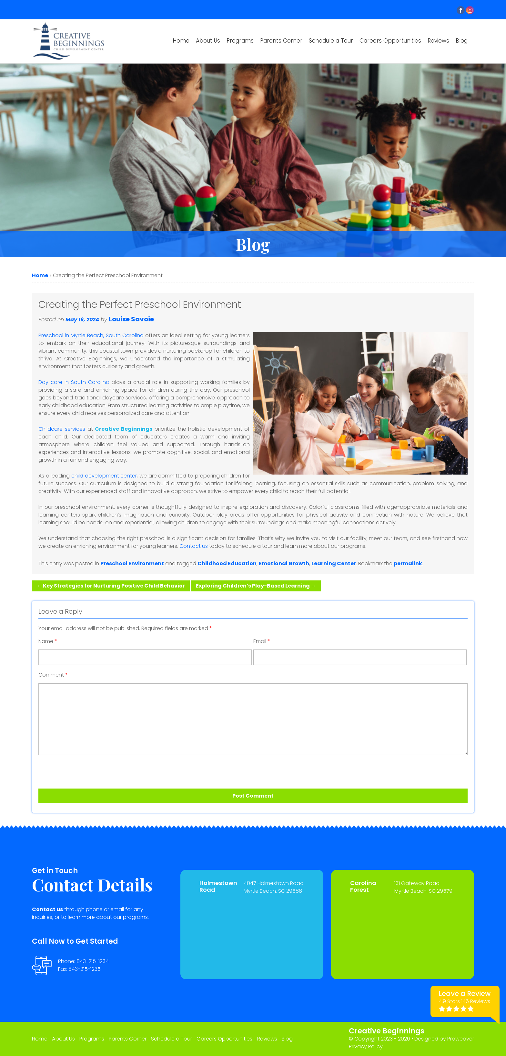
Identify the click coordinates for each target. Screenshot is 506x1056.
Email (261, 641)
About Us (208, 41)
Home (181, 41)
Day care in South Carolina (73, 382)
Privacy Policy (366, 1046)
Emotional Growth (284, 563)
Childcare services (61, 429)
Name (47, 641)
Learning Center (333, 563)
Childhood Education (227, 563)
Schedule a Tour (331, 41)
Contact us (193, 546)
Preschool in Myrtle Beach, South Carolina (91, 335)
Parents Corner (281, 41)
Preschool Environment (132, 563)
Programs (240, 41)
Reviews (438, 41)
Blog (462, 41)
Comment (53, 675)
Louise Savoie (131, 319)
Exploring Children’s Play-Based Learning (256, 585)
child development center (104, 475)
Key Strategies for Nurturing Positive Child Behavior (111, 585)
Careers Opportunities (390, 41)
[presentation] (75, 769)
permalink (408, 563)
